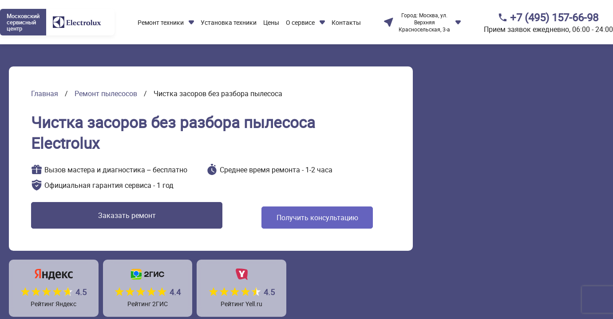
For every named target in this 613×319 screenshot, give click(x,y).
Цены (271, 22)
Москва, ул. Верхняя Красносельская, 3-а (424, 22)
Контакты (346, 22)
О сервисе (300, 22)
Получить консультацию (273, 217)
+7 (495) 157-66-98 (554, 17)
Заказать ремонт (99, 217)
